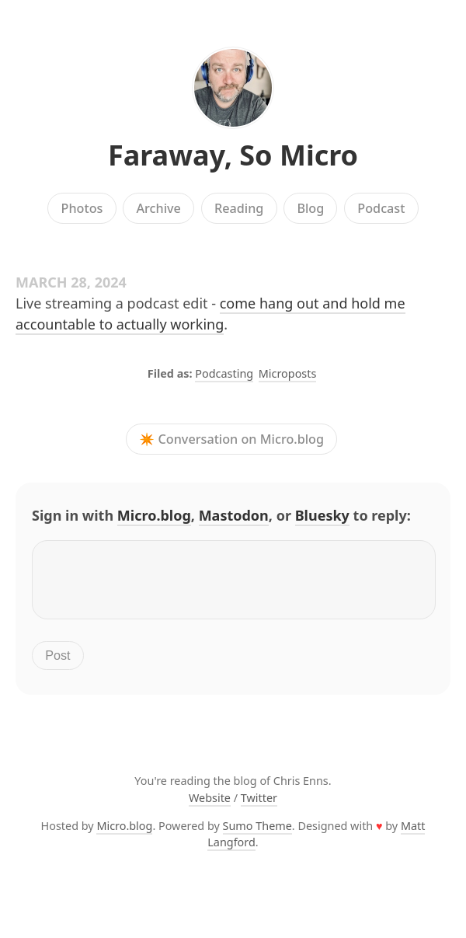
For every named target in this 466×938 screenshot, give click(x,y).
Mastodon (234, 515)
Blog (310, 208)
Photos (82, 208)
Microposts (288, 373)
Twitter (259, 807)
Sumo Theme (257, 835)
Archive (158, 208)
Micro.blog (154, 515)
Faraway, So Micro (233, 155)
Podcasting (224, 373)
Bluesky (322, 515)
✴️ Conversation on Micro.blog (231, 439)
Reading (238, 208)
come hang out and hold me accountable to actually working (210, 313)
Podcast (381, 208)
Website (210, 807)
